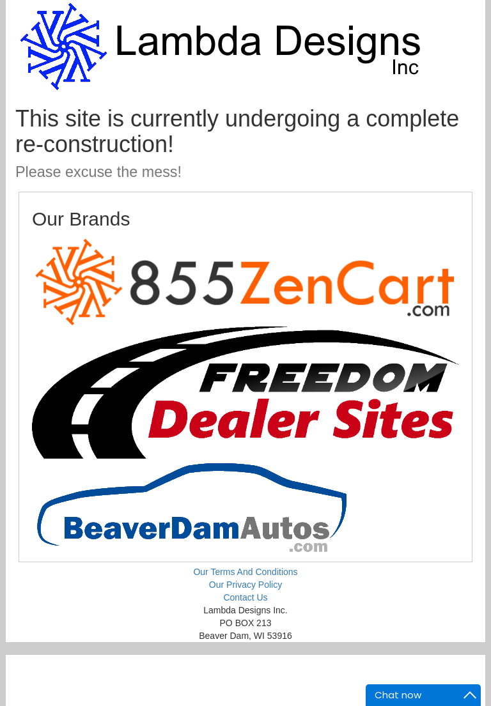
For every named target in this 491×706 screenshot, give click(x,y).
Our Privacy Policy (245, 584)
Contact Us (245, 597)
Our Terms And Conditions (245, 572)
